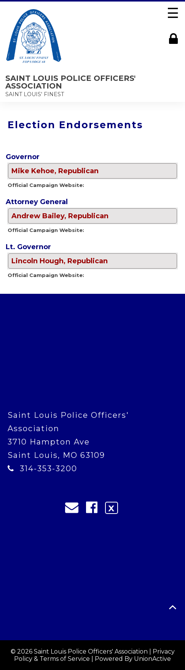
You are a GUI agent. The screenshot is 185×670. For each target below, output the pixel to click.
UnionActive (152, 658)
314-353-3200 (48, 468)
